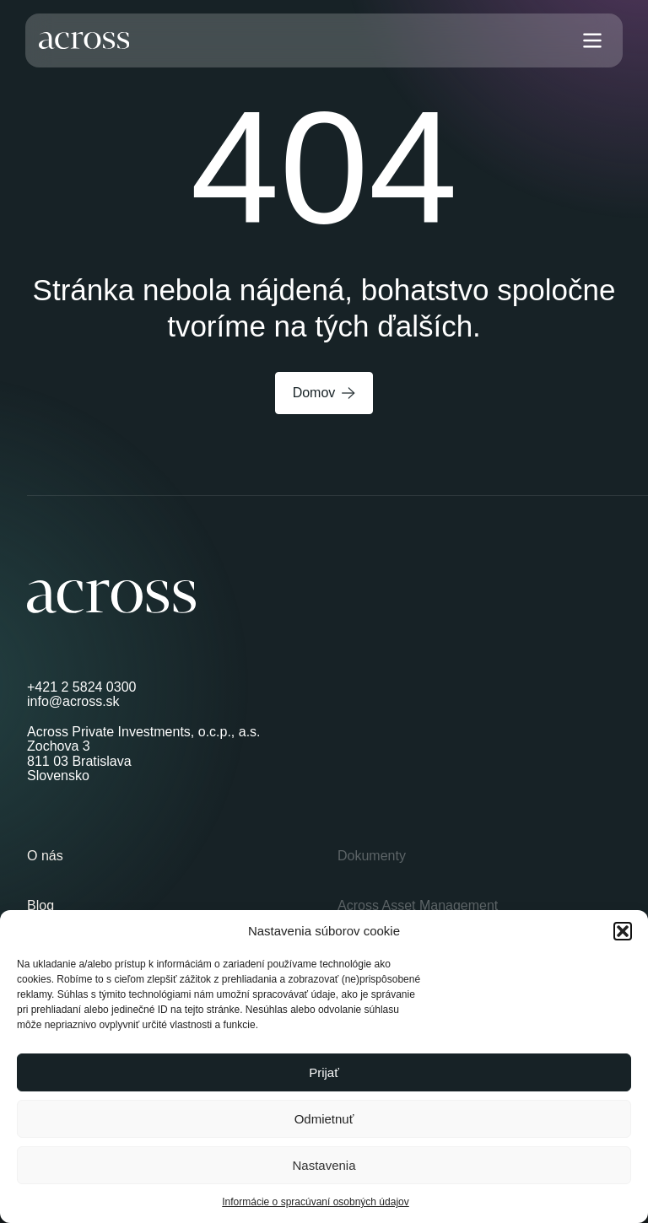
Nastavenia (323, 1165)
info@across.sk (73, 701)
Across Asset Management (418, 905)
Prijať (324, 1072)
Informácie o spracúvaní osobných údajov (315, 1202)
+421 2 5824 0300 (81, 687)
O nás (45, 856)
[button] (622, 931)
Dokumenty (372, 856)
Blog (40, 905)
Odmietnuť (324, 1119)
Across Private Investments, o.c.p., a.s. (144, 732)
